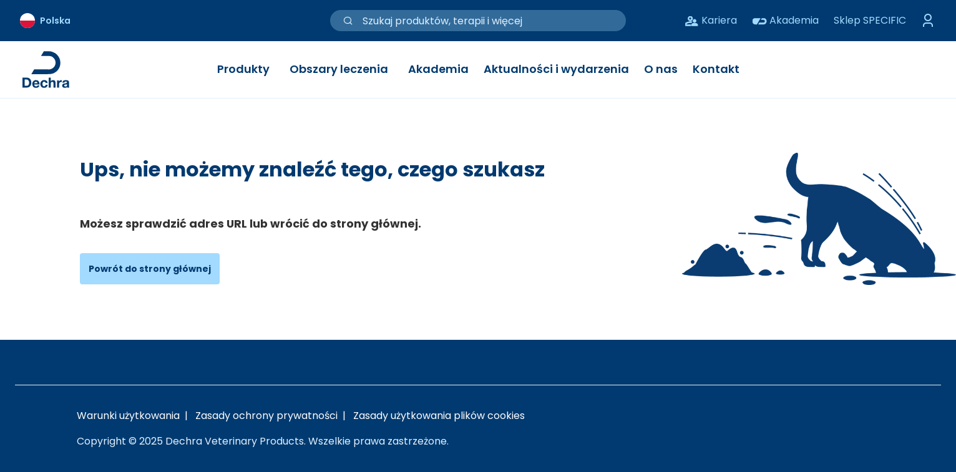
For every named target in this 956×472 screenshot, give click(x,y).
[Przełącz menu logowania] (928, 20)
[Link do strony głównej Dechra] (46, 69)
